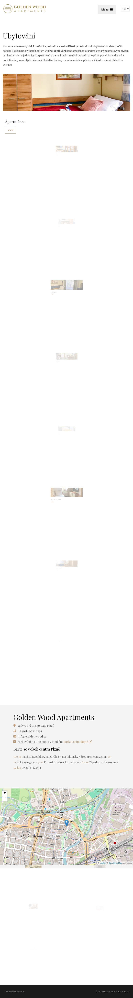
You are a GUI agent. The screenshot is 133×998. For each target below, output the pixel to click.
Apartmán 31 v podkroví (61, 502)
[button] (107, 9)
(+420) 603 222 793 (30, 731)
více (10, 130)
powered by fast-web (14, 991)
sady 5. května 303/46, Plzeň (36, 725)
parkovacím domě (77, 741)
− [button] (5, 798)
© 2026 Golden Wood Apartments (112, 991)
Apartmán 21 (61, 365)
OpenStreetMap (115, 863)
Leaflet (102, 863)
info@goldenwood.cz (32, 736)
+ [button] (5, 793)
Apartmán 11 (61, 158)
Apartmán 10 (15, 121)
